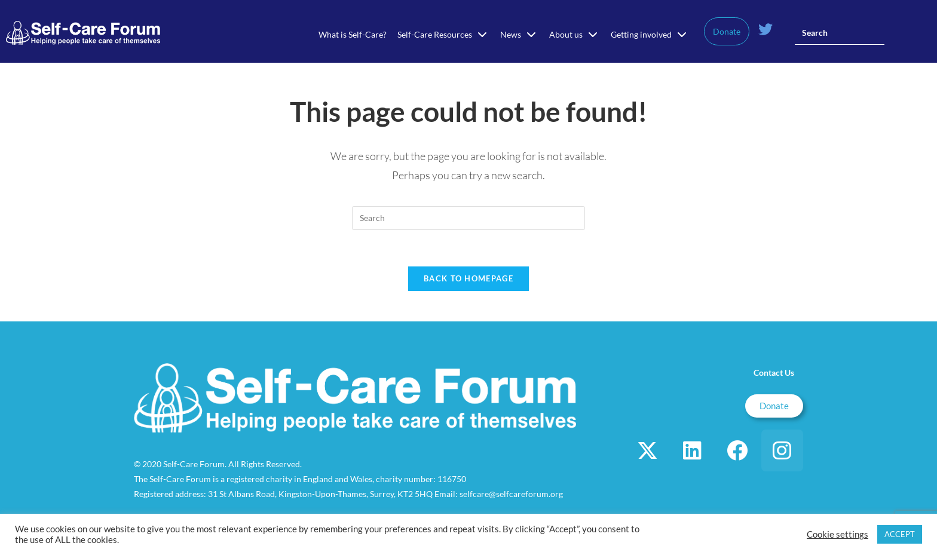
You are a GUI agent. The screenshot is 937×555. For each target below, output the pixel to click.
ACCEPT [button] (899, 534)
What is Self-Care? (353, 34)
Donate (726, 31)
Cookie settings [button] (837, 534)
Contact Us (774, 372)
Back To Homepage (468, 278)
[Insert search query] (839, 33)
